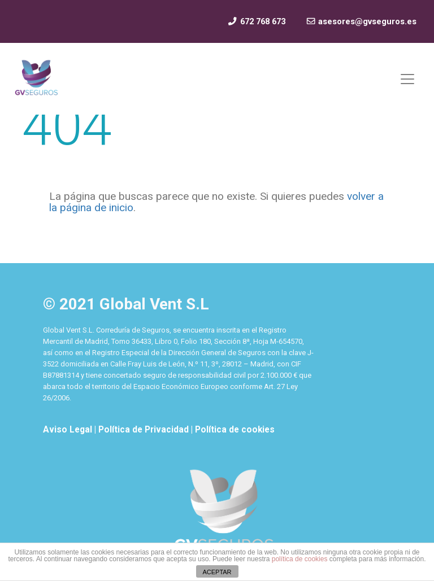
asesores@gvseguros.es (361, 21)
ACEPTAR (216, 572)
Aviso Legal (68, 430)
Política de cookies (235, 430)
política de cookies (300, 559)
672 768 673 (256, 21)
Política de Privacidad (144, 430)
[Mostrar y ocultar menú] (407, 79)
